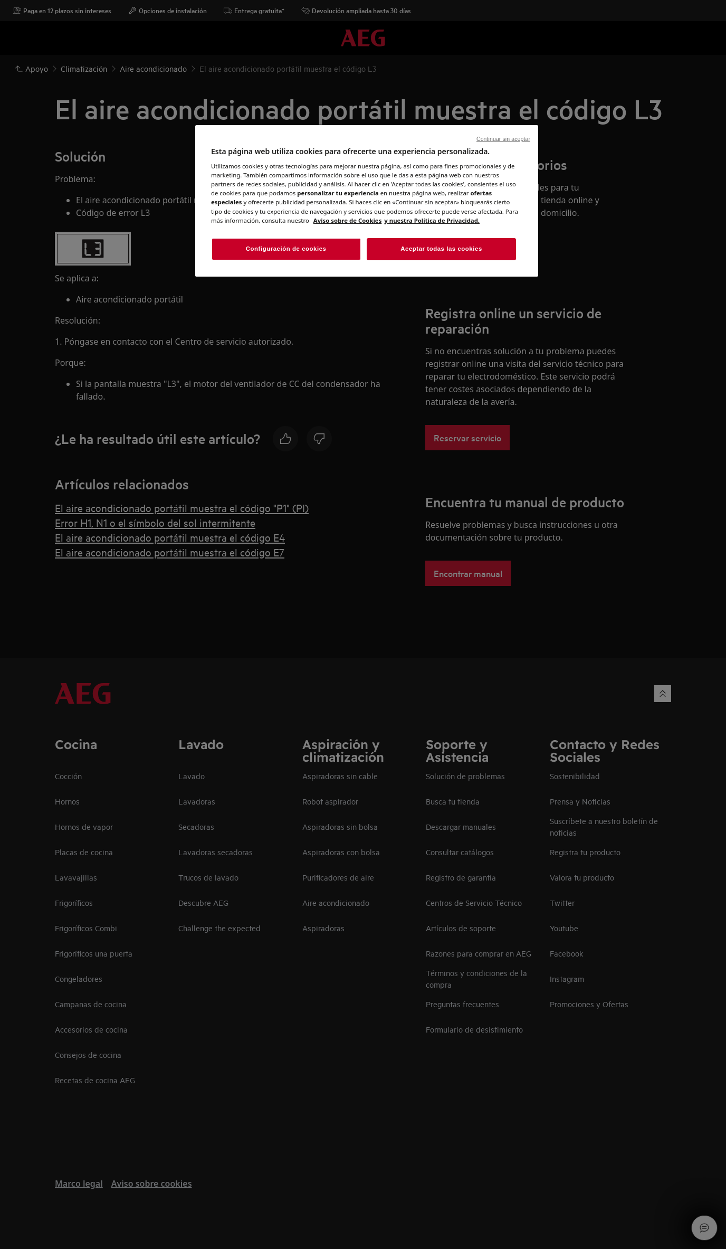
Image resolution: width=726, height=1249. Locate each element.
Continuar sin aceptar (503, 139)
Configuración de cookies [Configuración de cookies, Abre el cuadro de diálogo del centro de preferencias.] (286, 248)
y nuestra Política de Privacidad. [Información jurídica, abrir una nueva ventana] (432, 220)
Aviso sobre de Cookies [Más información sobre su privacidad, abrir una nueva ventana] (347, 220)
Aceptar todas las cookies (441, 248)
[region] (366, 201)
